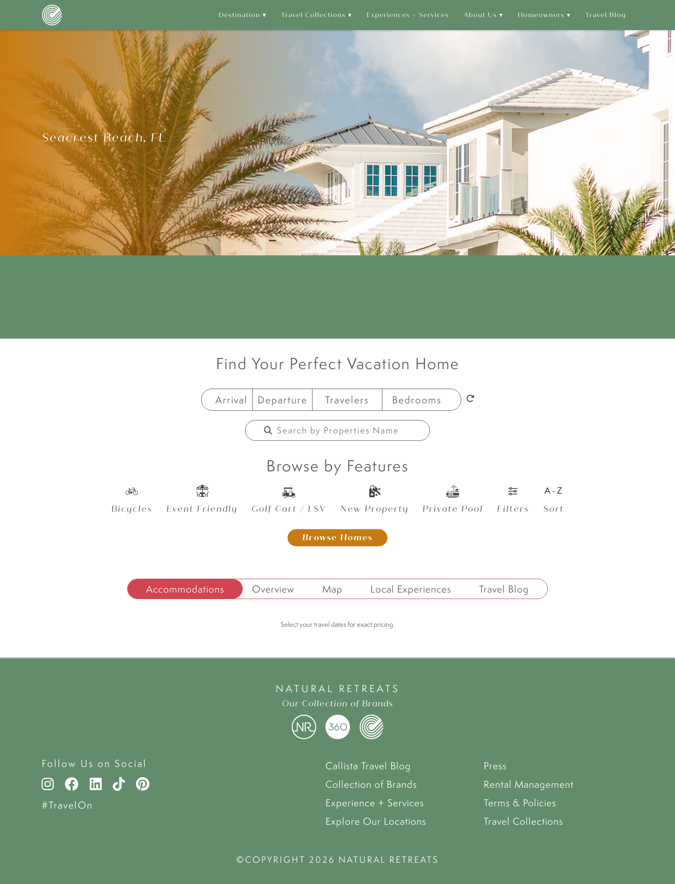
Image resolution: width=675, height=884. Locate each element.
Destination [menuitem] (239, 15)
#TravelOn (67, 804)
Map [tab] (332, 588)
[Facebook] (71, 784)
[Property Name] (344, 430)
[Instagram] (50, 784)
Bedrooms (417, 399)
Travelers (347, 399)
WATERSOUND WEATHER (337, 297)
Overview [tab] (273, 588)
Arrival (231, 399)
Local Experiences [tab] (410, 588)
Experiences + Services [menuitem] (408, 15)
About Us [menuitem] (480, 15)
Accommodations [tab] (185, 588)
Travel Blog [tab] (504, 588)
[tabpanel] (337, 630)
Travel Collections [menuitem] (313, 15)
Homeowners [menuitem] (541, 15)
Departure (282, 399)
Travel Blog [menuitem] (605, 15)
